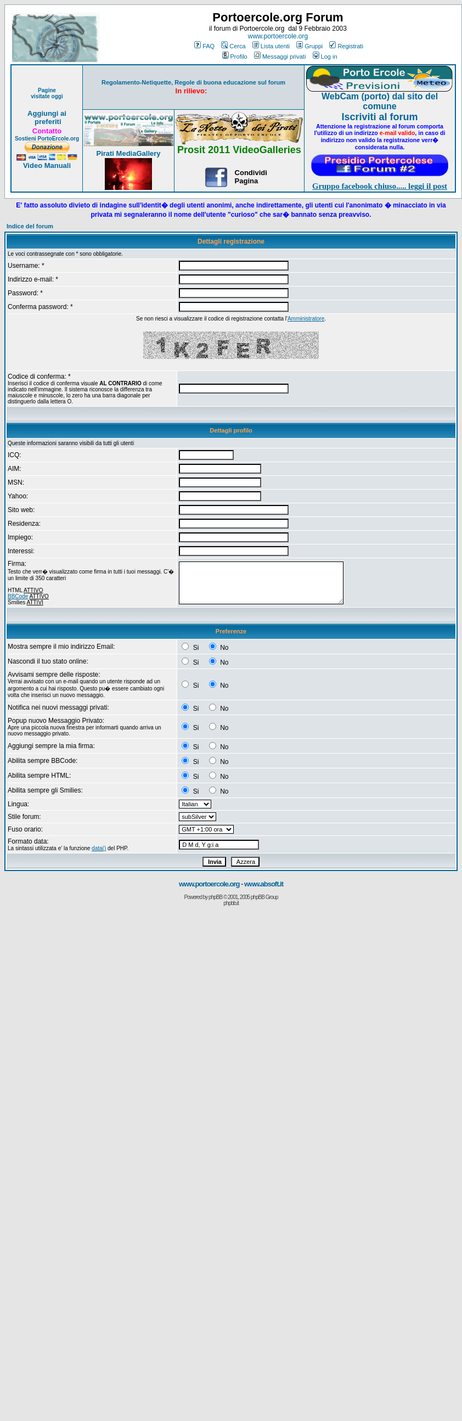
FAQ (204, 46)
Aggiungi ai (46, 113)
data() (99, 848)
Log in (325, 56)
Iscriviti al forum (379, 116)
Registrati (346, 46)
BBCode (18, 596)
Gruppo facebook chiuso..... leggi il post (379, 186)
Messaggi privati (280, 56)
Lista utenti (271, 46)
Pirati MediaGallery (128, 153)
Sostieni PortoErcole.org (47, 139)
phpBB (215, 897)
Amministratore (306, 319)
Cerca (233, 46)
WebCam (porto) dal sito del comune (380, 101)
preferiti (46, 121)
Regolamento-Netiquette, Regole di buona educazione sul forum (193, 82)
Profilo (234, 56)
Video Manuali (47, 165)
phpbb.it (231, 903)
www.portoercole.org (278, 36)
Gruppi (309, 46)
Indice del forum (30, 226)
